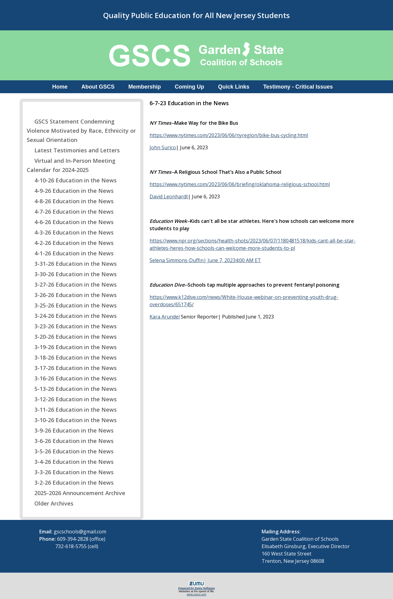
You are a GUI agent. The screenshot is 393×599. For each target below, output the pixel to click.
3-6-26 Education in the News (70, 440)
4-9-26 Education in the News (70, 190)
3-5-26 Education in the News (70, 451)
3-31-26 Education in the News (72, 263)
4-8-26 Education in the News (70, 201)
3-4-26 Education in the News (70, 461)
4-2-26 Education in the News (70, 242)
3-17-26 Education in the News (72, 368)
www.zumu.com (196, 594)
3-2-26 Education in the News (70, 482)
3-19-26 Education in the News (72, 347)
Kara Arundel (165, 316)
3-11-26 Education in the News (72, 409)
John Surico (163, 147)
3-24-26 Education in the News (72, 315)
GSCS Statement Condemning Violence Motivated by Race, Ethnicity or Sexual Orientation (81, 130)
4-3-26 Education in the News (70, 232)
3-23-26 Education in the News (72, 326)
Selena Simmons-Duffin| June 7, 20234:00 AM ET (205, 260)
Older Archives (50, 503)
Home (60, 87)
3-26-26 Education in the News (72, 295)
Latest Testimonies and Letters (73, 150)
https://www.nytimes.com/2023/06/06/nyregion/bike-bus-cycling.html (229, 135)
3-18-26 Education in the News (72, 357)
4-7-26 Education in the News (70, 211)
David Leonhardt (169, 196)
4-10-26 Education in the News (72, 180)
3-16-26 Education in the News (72, 378)
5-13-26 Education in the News (72, 388)
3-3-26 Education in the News (70, 472)
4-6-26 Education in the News (70, 222)
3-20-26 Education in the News (72, 336)
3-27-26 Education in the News (72, 284)
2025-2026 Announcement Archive (76, 493)
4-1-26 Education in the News (70, 253)
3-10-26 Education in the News (72, 420)
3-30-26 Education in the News (72, 274)
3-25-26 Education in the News (72, 305)
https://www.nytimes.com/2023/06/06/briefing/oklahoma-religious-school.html (240, 184)
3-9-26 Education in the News (70, 430)
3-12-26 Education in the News (72, 399)
